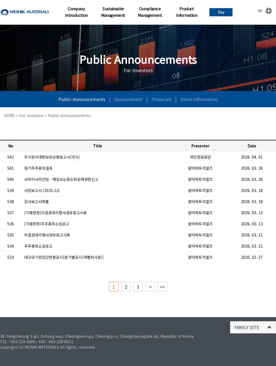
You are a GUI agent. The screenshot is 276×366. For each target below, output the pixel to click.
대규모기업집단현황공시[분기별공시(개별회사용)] (64, 257)
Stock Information (199, 99)
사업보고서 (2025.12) (42, 190)
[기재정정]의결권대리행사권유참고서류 (55, 212)
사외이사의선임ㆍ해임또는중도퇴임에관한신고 (61, 179)
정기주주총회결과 (38, 168)
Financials (162, 99)
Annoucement (129, 99)
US (260, 10)
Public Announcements (82, 99)
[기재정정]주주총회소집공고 (46, 223)
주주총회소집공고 (38, 246)
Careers (151, 29)
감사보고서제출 (36, 201)
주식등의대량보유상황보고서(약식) (52, 157)
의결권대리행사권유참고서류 (47, 235)
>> (162, 286)
